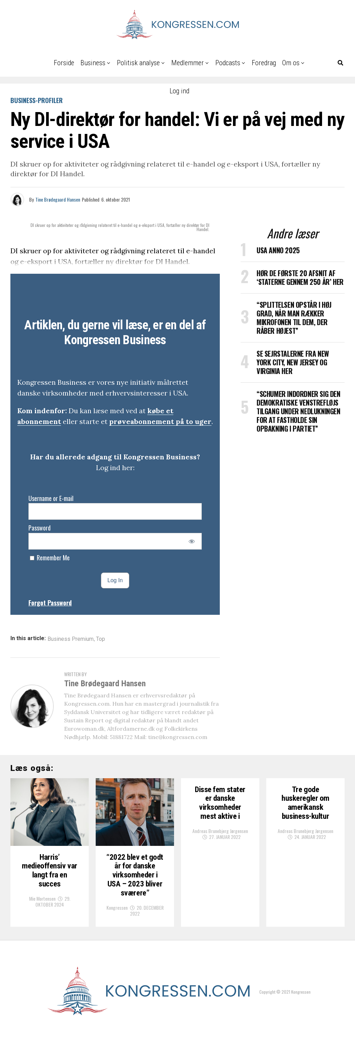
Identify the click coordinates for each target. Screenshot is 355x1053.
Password (39, 527)
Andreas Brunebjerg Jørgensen (220, 832)
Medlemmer (187, 63)
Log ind (179, 91)
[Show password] (192, 541)
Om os (291, 63)
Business (92, 63)
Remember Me (50, 557)
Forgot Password (50, 602)
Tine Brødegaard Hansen (57, 199)
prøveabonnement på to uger (160, 421)
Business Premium (70, 639)
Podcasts (227, 63)
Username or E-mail (50, 498)
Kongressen (117, 929)
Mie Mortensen (42, 911)
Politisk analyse (138, 63)
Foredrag (264, 63)
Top (100, 639)
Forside (64, 63)
